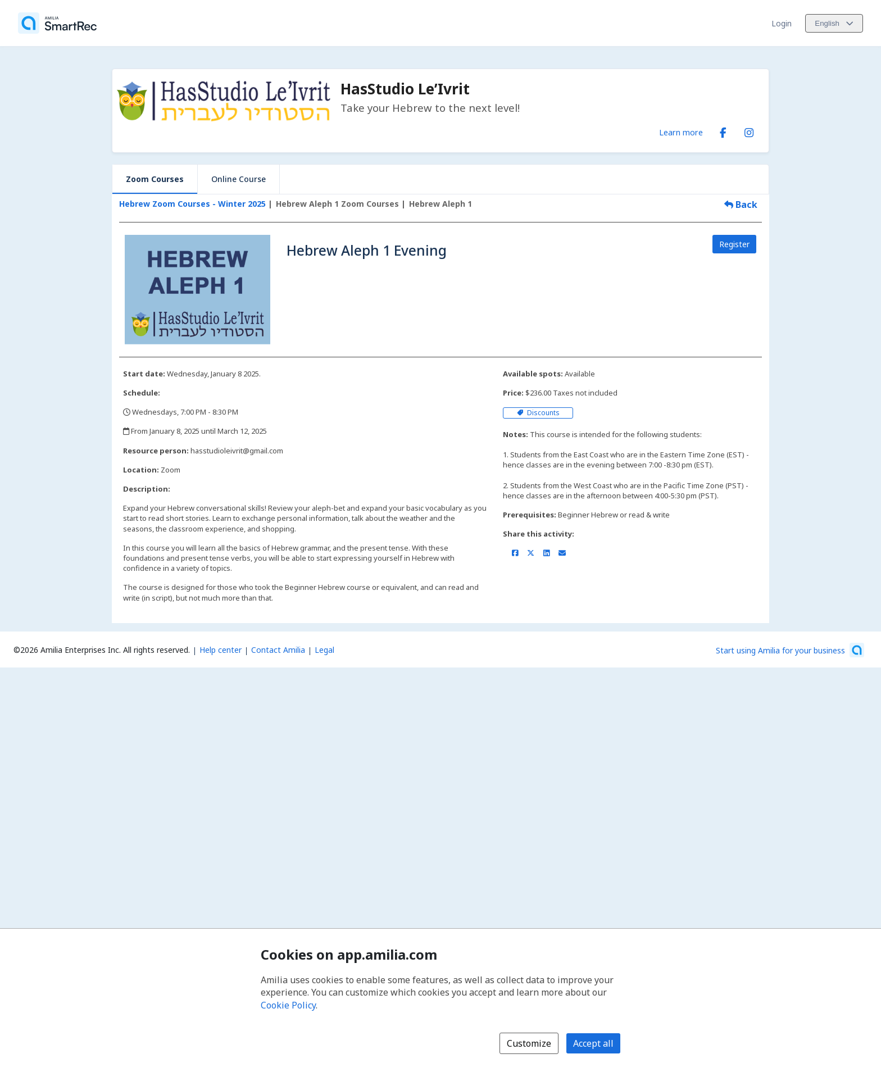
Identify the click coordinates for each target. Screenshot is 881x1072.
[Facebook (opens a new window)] (723, 130)
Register (734, 244)
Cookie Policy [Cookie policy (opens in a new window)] (288, 1005)
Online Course (238, 179)
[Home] (57, 23)
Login (781, 23)
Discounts (538, 412)
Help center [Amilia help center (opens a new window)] (220, 649)
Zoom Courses (155, 179)
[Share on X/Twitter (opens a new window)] (530, 553)
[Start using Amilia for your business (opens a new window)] (790, 650)
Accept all (593, 1043)
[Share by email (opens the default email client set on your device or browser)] (562, 553)
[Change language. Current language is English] (834, 23)
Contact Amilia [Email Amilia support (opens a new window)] (278, 649)
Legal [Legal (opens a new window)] (324, 649)
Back (740, 204)
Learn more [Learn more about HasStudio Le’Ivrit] (681, 132)
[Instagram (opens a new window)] (749, 130)
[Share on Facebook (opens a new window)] (515, 553)
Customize (529, 1043)
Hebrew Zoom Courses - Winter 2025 (192, 203)
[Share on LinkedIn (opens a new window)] (546, 553)
